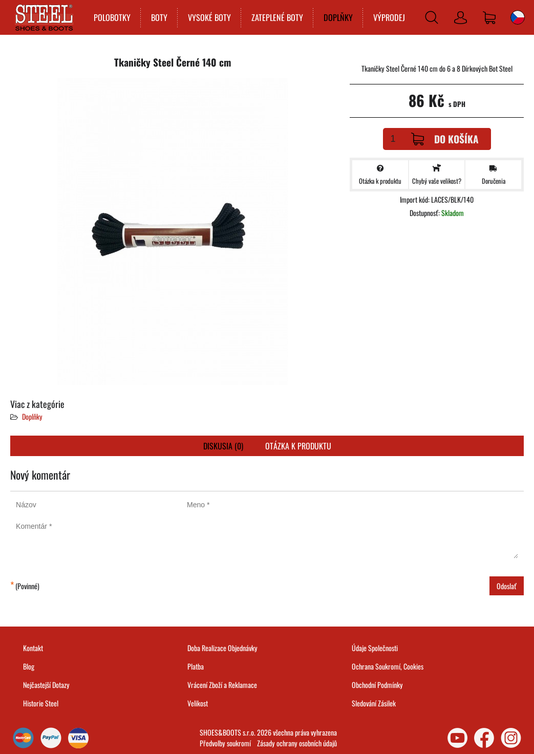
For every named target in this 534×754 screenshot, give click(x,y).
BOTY (159, 17)
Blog (28, 666)
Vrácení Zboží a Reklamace (222, 684)
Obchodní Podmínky (377, 684)
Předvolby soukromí (225, 743)
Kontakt (33, 647)
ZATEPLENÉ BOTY (277, 17)
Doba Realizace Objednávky (222, 647)
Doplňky (32, 416)
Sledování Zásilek (374, 703)
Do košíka (445, 139)
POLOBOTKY (112, 17)
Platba (195, 666)
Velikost (197, 703)
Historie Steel (40, 703)
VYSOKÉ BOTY (209, 17)
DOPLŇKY (338, 17)
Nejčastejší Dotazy (46, 684)
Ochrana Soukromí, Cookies (387, 666)
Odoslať (507, 585)
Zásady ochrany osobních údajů (297, 743)
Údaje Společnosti (375, 647)
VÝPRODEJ (389, 17)
